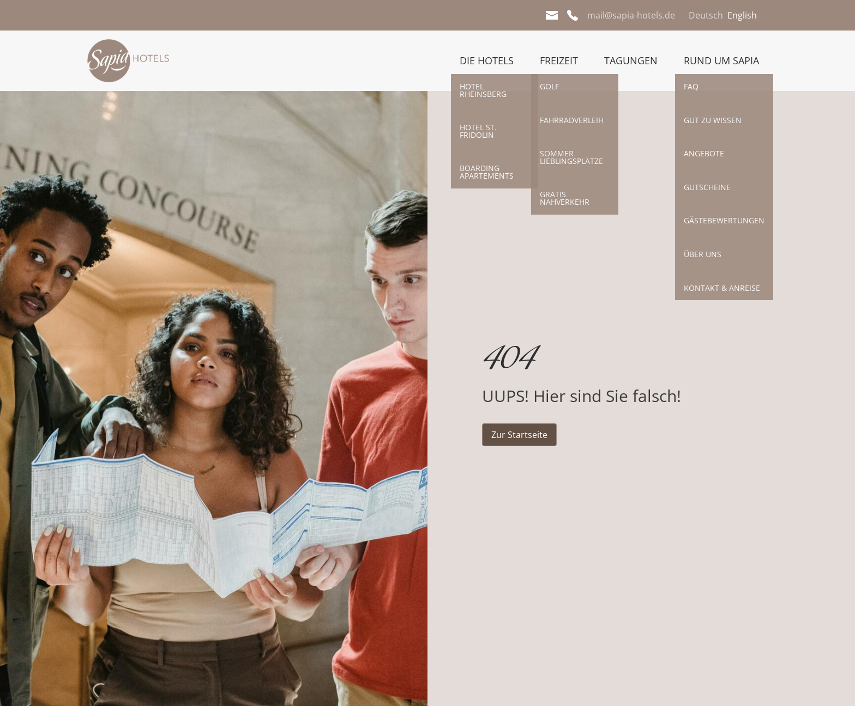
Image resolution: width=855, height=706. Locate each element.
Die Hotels (487, 60)
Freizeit (559, 60)
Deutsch (706, 15)
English (742, 15)
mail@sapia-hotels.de (631, 15)
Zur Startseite (519, 435)
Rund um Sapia (721, 60)
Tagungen (631, 60)
